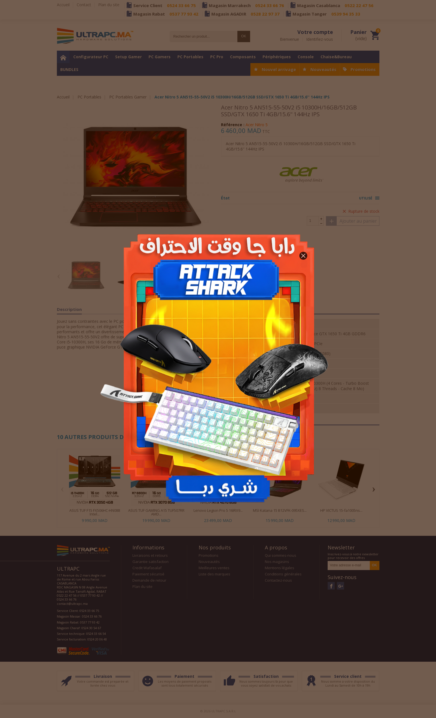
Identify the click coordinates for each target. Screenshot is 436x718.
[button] (303, 256)
